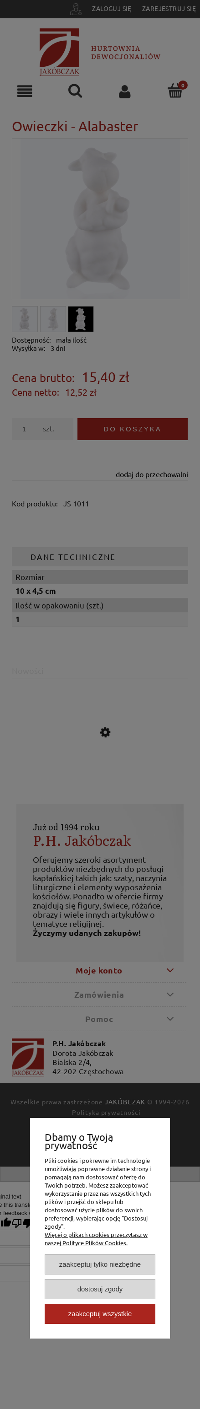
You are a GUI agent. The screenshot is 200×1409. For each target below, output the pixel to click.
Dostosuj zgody (100, 1289)
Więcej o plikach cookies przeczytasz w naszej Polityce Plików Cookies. (96, 1239)
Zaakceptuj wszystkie (100, 1314)
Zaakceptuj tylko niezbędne (100, 1264)
